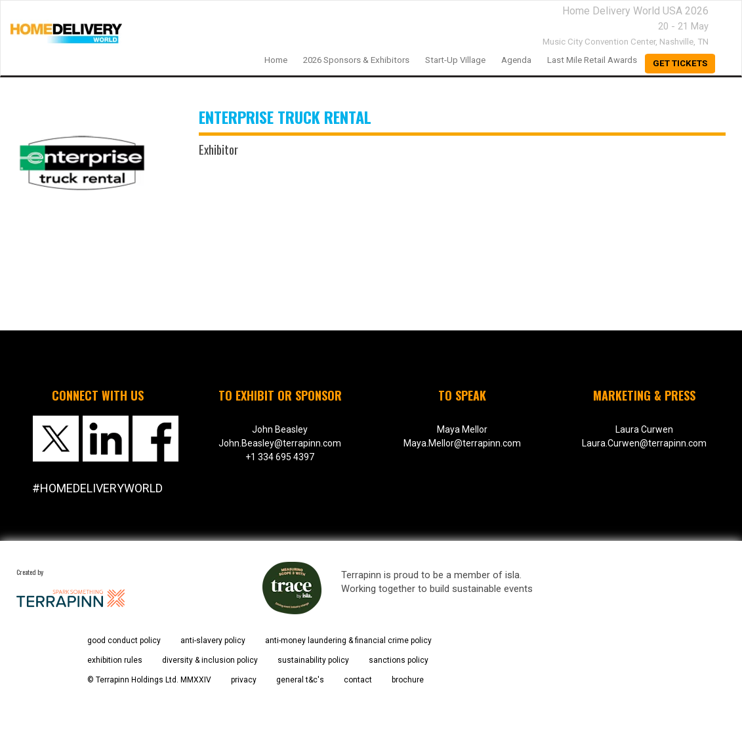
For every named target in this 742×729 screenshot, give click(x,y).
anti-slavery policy (212, 640)
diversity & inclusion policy (210, 660)
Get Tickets (680, 63)
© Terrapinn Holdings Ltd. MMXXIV (149, 679)
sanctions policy (398, 660)
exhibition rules (114, 660)
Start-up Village (455, 60)
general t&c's (300, 679)
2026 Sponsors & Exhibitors (356, 60)
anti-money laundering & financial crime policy (348, 640)
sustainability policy (313, 660)
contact (358, 679)
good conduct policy (124, 640)
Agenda (516, 60)
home (275, 60)
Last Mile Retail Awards (592, 60)
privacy (244, 679)
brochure (408, 679)
